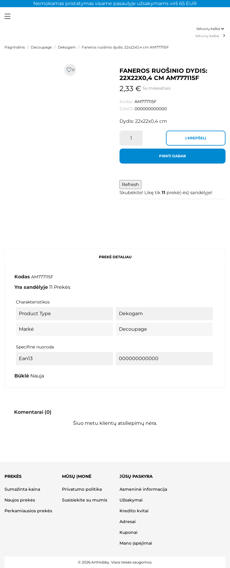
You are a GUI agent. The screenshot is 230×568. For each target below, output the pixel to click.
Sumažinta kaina (22, 489)
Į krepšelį (195, 138)
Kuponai (128, 532)
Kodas (22, 277)
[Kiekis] (131, 138)
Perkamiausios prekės (28, 510)
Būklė (21, 376)
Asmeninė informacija (143, 489)
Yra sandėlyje (31, 287)
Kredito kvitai (134, 510)
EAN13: (126, 108)
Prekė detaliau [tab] (115, 257)
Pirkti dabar (172, 156)
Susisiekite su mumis (84, 500)
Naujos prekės (19, 500)
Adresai (127, 521)
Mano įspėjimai (135, 543)
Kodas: (126, 101)
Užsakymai (131, 500)
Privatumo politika (82, 489)
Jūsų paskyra (136, 476)
